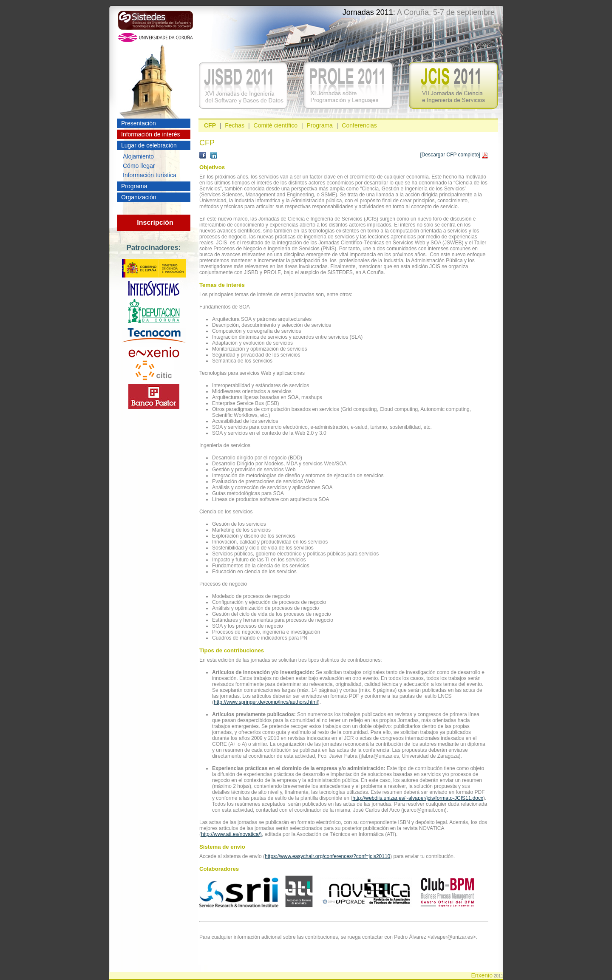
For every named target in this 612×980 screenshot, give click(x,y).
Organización (138, 197)
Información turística (149, 175)
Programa (134, 186)
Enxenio (482, 975)
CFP (210, 125)
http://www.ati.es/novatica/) (231, 834)
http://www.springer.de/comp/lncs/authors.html (266, 702)
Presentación (138, 123)
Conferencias (359, 125)
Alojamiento (138, 156)
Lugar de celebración (149, 145)
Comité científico (276, 125)
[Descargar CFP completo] (450, 155)
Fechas (234, 125)
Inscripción (155, 222)
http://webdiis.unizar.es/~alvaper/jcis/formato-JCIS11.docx (417, 798)
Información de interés (150, 134)
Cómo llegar (139, 165)
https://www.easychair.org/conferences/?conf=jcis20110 (327, 856)
